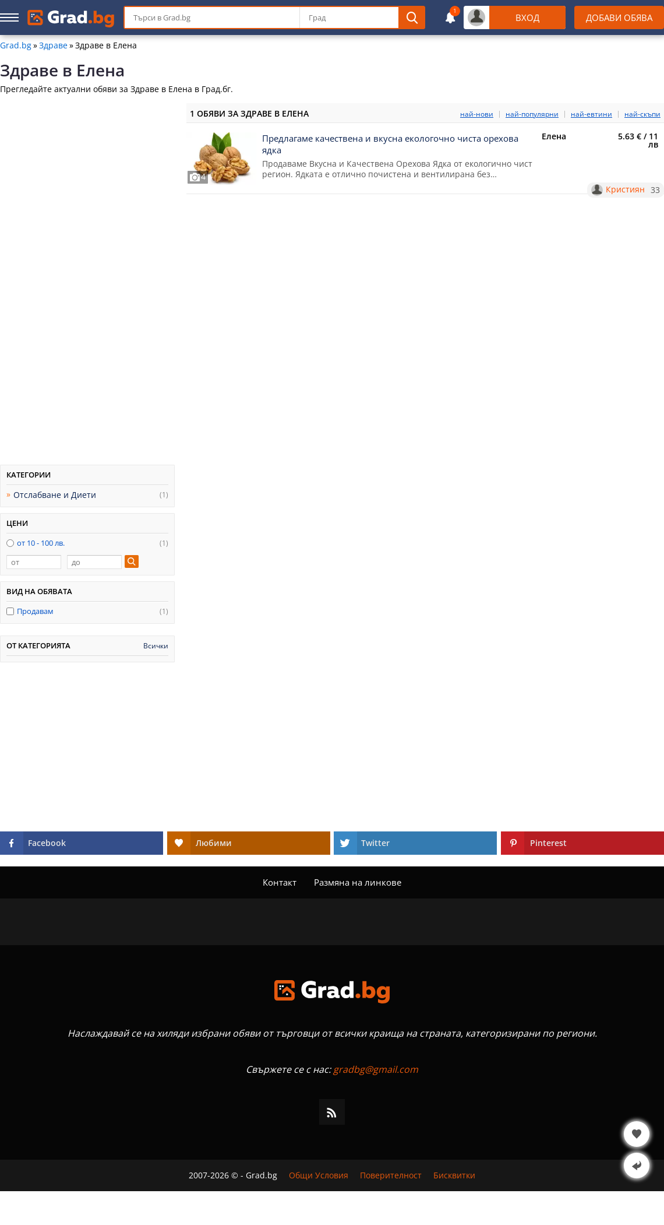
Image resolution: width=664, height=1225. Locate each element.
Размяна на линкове (357, 882)
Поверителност (391, 1175)
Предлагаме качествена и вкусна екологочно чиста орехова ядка (390, 144)
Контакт (279, 882)
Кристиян (625, 189)
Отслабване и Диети (54, 495)
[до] (94, 562)
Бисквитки (454, 1175)
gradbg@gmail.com (375, 1069)
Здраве (53, 45)
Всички (155, 646)
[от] (33, 562)
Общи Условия (318, 1175)
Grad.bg (15, 45)
